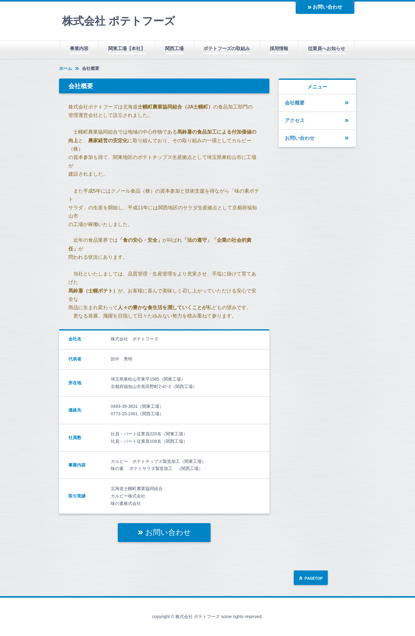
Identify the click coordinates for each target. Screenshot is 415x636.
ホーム (65, 68)
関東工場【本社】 (126, 48)
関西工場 (174, 48)
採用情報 (279, 48)
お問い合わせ (327, 7)
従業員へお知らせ (326, 48)
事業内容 (79, 48)
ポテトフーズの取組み (226, 48)
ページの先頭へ (311, 578)
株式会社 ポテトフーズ (118, 21)
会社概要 (295, 102)
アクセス (295, 120)
